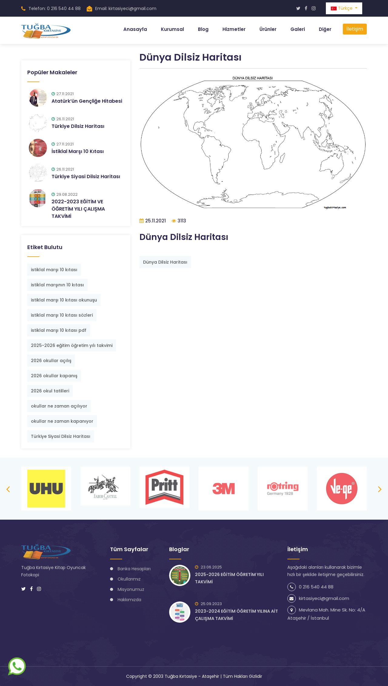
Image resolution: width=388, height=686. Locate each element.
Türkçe (342, 8)
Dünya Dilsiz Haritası (165, 262)
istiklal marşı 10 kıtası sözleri (62, 315)
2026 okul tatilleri (50, 391)
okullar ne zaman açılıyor (59, 406)
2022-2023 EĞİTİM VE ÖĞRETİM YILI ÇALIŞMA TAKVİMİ (78, 208)
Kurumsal (172, 29)
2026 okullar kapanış (54, 375)
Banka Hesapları (134, 568)
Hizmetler (234, 29)
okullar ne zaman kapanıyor (62, 421)
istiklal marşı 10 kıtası (54, 269)
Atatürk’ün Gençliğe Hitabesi (87, 100)
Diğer (325, 29)
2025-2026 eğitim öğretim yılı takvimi (71, 345)
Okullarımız (129, 579)
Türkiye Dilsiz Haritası (78, 125)
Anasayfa (135, 29)
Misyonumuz (131, 589)
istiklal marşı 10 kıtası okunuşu (64, 300)
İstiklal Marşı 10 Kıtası (78, 151)
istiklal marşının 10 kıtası (57, 284)
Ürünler (267, 29)
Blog (203, 29)
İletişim (354, 28)
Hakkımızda (129, 599)
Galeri (297, 29)
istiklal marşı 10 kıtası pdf (58, 330)
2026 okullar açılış (51, 360)
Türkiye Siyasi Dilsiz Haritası (86, 176)
